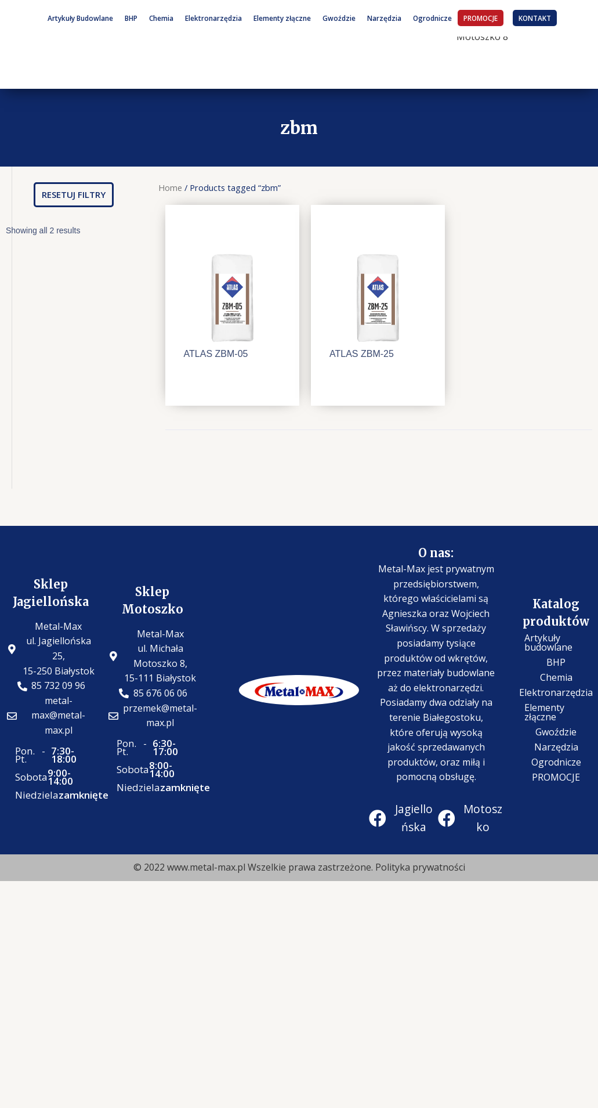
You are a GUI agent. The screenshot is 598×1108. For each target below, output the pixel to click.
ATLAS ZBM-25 (361, 354)
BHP (131, 18)
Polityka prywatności (420, 867)
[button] (74, 194)
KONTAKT (535, 18)
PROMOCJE (480, 18)
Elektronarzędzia (213, 18)
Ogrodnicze (432, 18)
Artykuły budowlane (548, 642)
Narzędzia (384, 18)
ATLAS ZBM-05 (216, 354)
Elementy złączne (282, 18)
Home (170, 187)
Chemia (161, 18)
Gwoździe (339, 18)
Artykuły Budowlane (80, 18)
